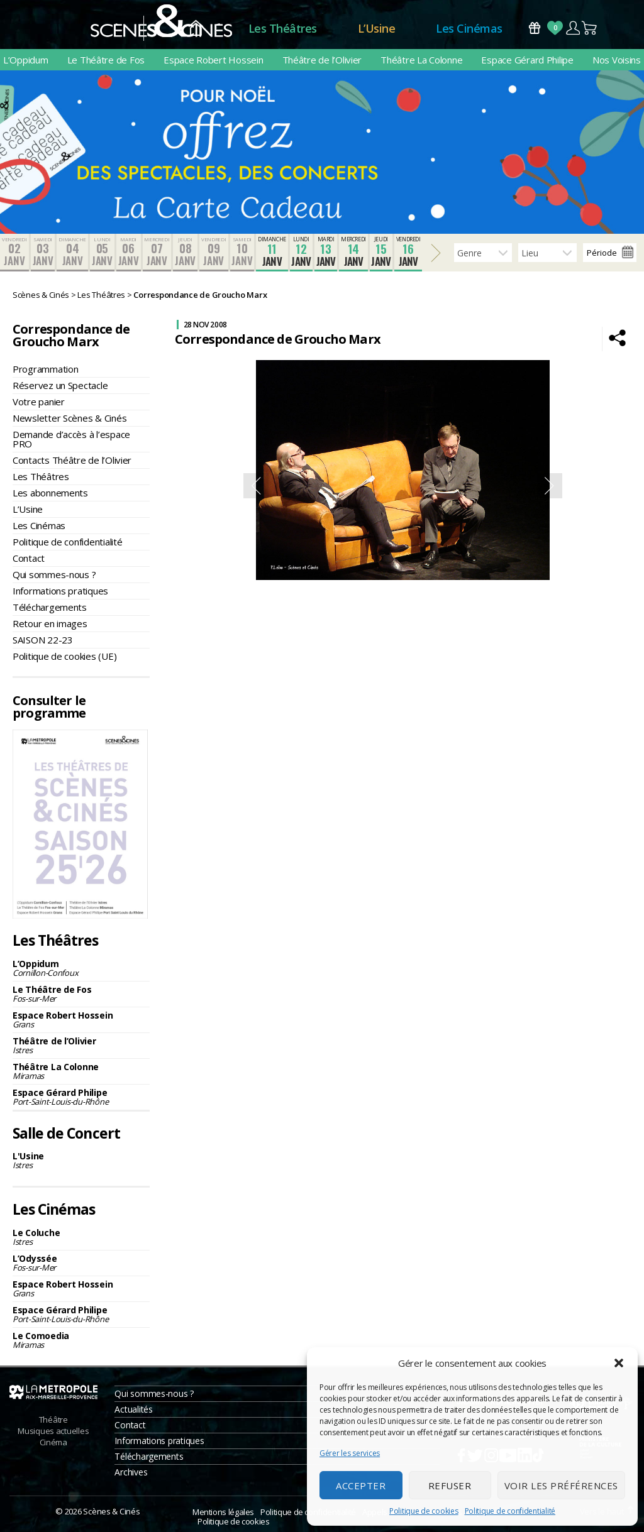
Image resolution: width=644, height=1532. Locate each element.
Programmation (46, 369)
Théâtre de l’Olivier (322, 59)
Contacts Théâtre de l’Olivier (72, 460)
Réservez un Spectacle (60, 385)
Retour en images (50, 623)
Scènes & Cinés (111, 1511)
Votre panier (39, 401)
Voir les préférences (561, 1485)
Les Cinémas (469, 28)
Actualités (133, 1409)
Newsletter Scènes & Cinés (69, 418)
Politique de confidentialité (510, 1511)
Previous (256, 485)
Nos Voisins (616, 59)
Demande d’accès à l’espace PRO (71, 439)
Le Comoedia (81, 1340)
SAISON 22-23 (43, 639)
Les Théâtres (282, 28)
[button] (619, 1363)
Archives (130, 1472)
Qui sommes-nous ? (54, 574)
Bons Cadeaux (535, 28)
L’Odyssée (81, 1262)
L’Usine (377, 28)
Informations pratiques (60, 590)
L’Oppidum (25, 59)
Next (549, 485)
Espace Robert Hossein (213, 59)
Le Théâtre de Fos (106, 59)
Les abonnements (50, 492)
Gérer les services (349, 1453)
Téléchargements (50, 607)
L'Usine (81, 1160)
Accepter (361, 1485)
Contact (29, 558)
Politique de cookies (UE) (64, 656)
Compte (572, 28)
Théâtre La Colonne (421, 59)
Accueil (196, 28)
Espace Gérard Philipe (527, 59)
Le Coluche (81, 1237)
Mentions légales (223, 1512)
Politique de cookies (423, 1511)
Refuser (450, 1485)
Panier (590, 28)
